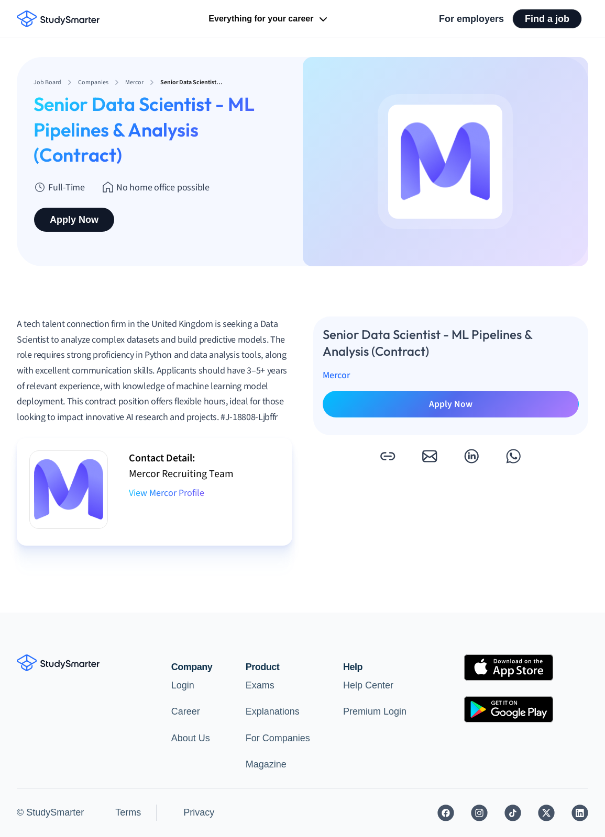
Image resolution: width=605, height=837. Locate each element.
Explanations (273, 711)
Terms (128, 812)
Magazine (266, 764)
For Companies (278, 738)
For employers (471, 19)
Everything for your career (268, 19)
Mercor (336, 375)
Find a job (547, 19)
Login (182, 685)
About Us (190, 738)
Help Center (368, 685)
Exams (260, 685)
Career (185, 711)
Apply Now (74, 219)
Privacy (198, 812)
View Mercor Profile (166, 493)
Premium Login (374, 711)
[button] (387, 456)
